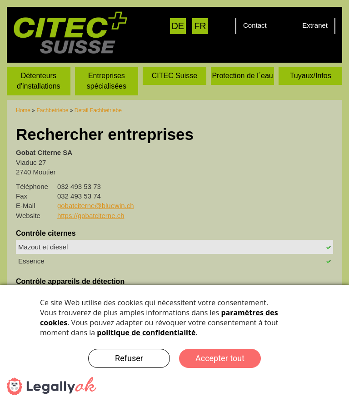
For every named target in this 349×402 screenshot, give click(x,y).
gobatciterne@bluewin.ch (95, 205)
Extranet (315, 25)
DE (177, 26)
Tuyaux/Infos (310, 75)
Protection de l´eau (242, 75)
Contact (255, 25)
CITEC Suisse (174, 75)
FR (200, 26)
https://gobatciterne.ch (91, 215)
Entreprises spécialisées (106, 81)
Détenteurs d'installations (38, 81)
